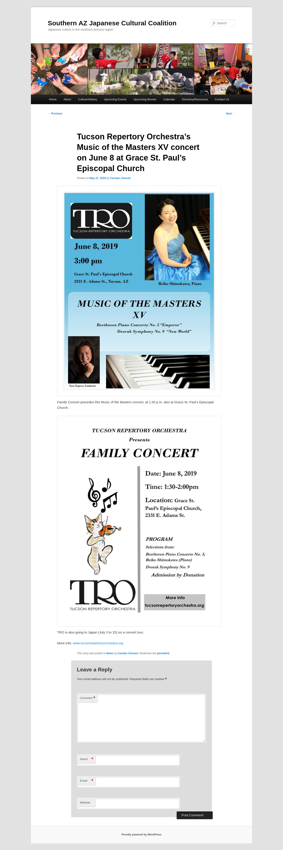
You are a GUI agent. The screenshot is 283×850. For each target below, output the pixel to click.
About (67, 99)
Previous (55, 113)
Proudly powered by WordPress (141, 834)
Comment (87, 698)
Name (86, 759)
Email (86, 781)
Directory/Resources (195, 99)
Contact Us (222, 99)
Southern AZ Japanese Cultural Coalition (112, 23)
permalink (163, 653)
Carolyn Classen (120, 178)
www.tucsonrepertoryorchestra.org (98, 643)
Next (230, 113)
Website (85, 802)
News (109, 653)
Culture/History (87, 99)
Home (53, 99)
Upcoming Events (115, 99)
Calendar (169, 99)
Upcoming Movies (145, 99)
